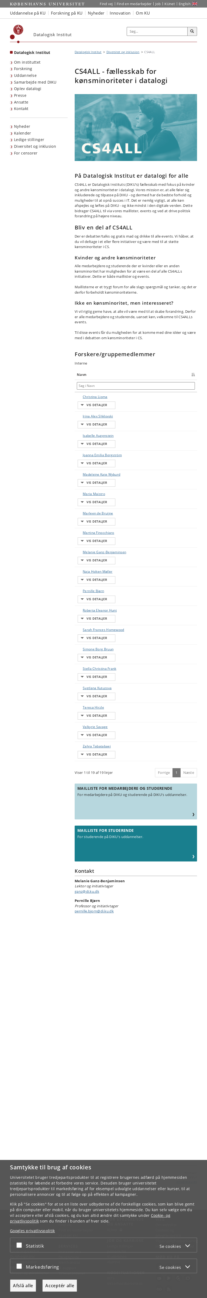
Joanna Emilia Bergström (88, 494)
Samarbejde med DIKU (35, 82)
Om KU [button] (143, 13)
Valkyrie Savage (89, 933)
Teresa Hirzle (88, 901)
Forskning (23, 68)
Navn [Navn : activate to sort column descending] (82, 374)
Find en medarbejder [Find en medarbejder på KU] (134, 3)
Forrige (164, 1003)
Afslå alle (23, 1286)
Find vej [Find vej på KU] (106, 3)
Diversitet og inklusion (35, 146)
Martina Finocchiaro (86, 620)
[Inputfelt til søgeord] (157, 31)
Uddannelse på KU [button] (28, 13)
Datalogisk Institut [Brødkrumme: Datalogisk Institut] (88, 52)
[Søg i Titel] (132, 386)
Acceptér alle (59, 1286)
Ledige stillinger (29, 139)
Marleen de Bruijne (86, 588)
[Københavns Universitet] (16, 34)
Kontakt (21, 108)
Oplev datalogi (27, 88)
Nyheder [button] (96, 13)
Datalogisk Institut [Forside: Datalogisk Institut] (32, 52)
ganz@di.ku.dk (87, 1122)
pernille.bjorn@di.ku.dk (94, 1141)
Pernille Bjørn (88, 712)
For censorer (26, 153)
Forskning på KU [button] (67, 13)
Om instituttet (27, 62)
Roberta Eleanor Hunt (87, 746)
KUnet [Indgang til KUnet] (169, 3)
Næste (188, 1003)
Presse (20, 95)
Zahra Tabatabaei (86, 967)
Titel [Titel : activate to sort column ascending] (112, 374)
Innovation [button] (120, 13)
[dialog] (103, 1229)
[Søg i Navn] (90, 386)
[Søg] (192, 31)
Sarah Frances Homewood (88, 777)
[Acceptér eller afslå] (20, 1245)
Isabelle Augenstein (86, 462)
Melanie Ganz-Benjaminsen (88, 651)
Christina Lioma (89, 396)
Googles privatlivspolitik (32, 1230)
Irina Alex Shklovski (84, 430)
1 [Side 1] (176, 1003)
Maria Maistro (88, 554)
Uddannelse (25, 75)
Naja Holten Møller (86, 683)
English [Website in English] (185, 3)
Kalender (22, 133)
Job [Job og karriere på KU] (158, 3)
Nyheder (22, 126)
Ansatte (21, 102)
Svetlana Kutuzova (84, 872)
